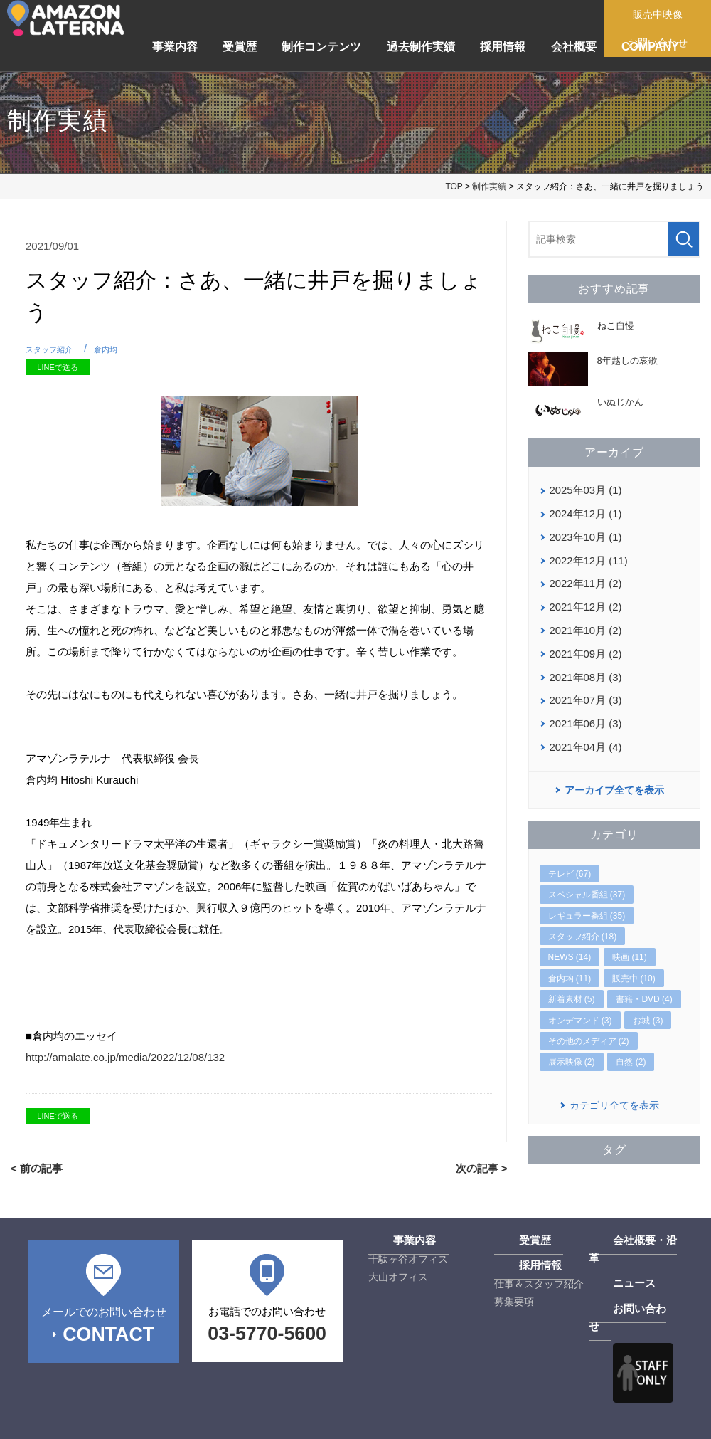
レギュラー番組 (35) (587, 902)
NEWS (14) (570, 944)
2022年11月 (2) (584, 578)
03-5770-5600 (267, 1331)
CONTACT (108, 1331)
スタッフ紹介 (53, 349)
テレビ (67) (570, 860)
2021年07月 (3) (584, 689)
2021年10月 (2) (584, 623)
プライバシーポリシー (74, 1420)
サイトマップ (177, 1420)
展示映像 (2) (571, 1048)
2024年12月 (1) (584, 512)
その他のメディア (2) (588, 1028)
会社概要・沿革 (623, 1239)
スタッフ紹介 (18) (582, 923)
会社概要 (574, 47)
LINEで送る (57, 367)
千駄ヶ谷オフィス (408, 1257)
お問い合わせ (618, 1289)
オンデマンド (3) (580, 1007)
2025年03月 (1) (584, 489)
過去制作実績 (421, 47)
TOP (453, 186)
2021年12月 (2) (584, 600)
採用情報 (502, 47)
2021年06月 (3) (584, 711)
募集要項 (514, 1301)
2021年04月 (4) (584, 733)
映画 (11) (629, 944)
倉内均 (116, 349)
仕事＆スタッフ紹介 (539, 1282)
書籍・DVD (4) (644, 986)
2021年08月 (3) (584, 667)
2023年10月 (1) (584, 534)
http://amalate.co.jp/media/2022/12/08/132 (125, 1057)
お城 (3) (648, 1007)
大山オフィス (398, 1275)
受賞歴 (240, 47)
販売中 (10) (634, 965)
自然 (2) (631, 1048)
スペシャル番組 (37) (587, 881)
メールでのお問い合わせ (103, 1310)
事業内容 (175, 47)
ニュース (609, 1264)
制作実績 (489, 186)
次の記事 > (483, 1168)
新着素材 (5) (571, 986)
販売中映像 (663, 14)
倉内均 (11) (570, 965)
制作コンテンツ (321, 47)
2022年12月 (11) (587, 556)
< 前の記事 (35, 1168)
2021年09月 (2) (584, 645)
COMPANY (650, 47)
